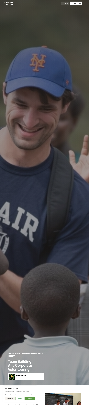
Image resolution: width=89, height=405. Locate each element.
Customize (10, 398)
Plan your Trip (21, 376)
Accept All (29, 398)
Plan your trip (77, 3)
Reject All (20, 398)
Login (66, 3)
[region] (20, 394)
